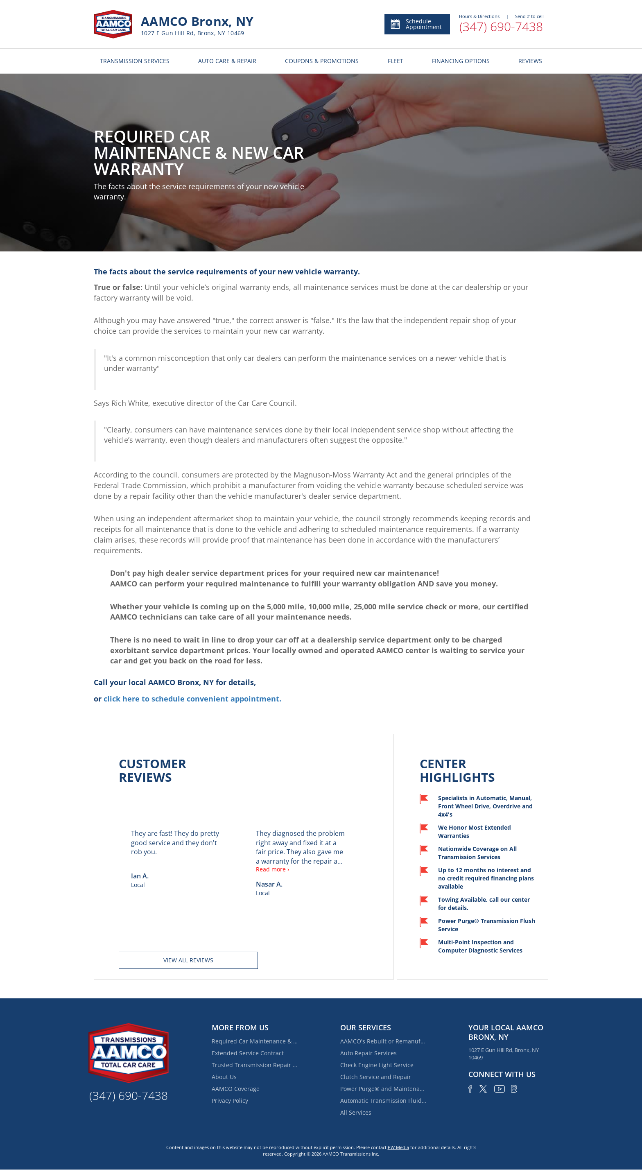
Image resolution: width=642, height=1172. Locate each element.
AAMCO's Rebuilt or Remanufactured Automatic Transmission (383, 1041)
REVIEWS (530, 61)
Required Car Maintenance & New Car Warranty (255, 1041)
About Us (224, 1077)
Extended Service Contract (248, 1053)
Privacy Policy (230, 1100)
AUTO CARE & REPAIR (227, 61)
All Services (355, 1112)
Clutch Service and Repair (375, 1077)
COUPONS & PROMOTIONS (322, 61)
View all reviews (188, 960)
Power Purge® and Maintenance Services (383, 1089)
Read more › (272, 869)
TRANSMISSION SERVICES (135, 61)
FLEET (395, 61)
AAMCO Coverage (236, 1089)
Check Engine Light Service (377, 1065)
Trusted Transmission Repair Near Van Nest (255, 1065)
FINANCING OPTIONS (461, 61)
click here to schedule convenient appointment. (192, 699)
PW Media (398, 1147)
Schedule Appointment (416, 24)
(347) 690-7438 (501, 26)
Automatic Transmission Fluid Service (383, 1100)
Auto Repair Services (368, 1053)
